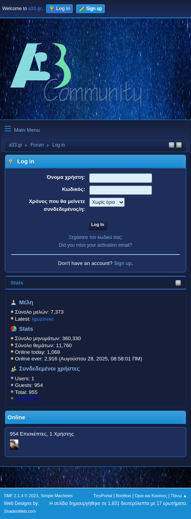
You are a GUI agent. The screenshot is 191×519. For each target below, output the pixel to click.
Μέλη (26, 302)
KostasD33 (27, 399)
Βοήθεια (123, 495)
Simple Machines (57, 495)
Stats (17, 283)
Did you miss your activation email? (95, 245)
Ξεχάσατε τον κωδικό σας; (95, 237)
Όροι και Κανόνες (151, 495)
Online (16, 417)
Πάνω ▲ (179, 495)
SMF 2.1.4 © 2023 (21, 495)
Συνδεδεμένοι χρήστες (49, 368)
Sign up (122, 263)
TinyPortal (103, 495)
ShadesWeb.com (20, 511)
